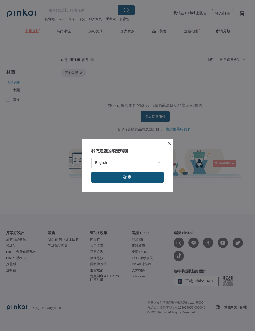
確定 (127, 177)
